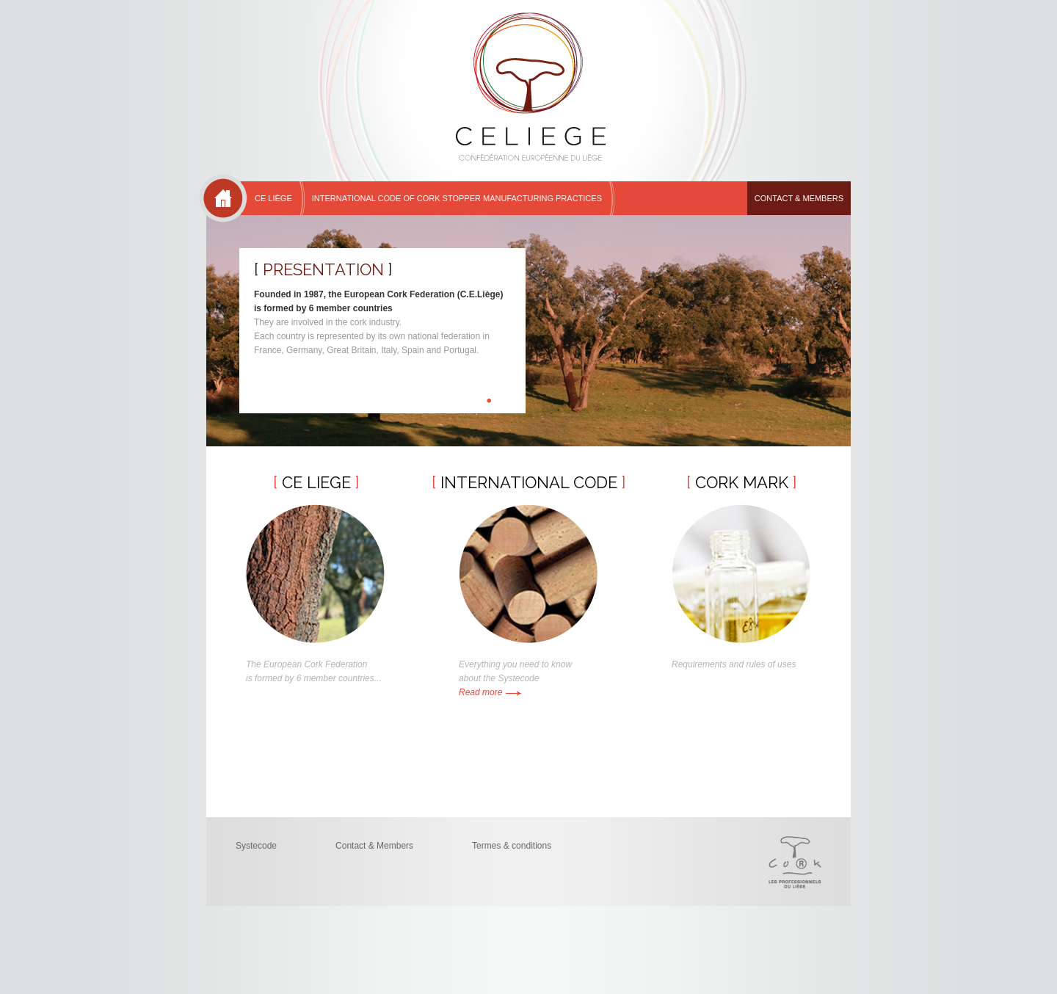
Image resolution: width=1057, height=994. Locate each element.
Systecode (256, 846)
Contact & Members (799, 198)
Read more (490, 692)
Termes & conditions (511, 846)
